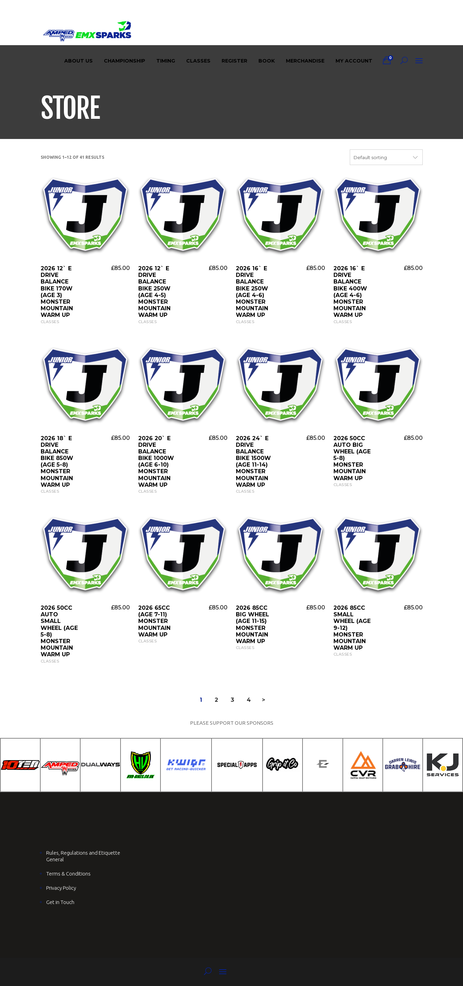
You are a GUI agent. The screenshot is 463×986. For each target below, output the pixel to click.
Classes (50, 321)
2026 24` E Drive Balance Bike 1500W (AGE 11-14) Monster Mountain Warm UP (253, 461)
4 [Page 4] (249, 700)
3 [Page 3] (232, 700)
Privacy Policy (61, 888)
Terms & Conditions (68, 874)
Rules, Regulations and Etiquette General (83, 856)
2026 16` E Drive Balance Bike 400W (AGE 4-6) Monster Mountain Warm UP (350, 291)
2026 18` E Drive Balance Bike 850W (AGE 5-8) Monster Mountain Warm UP (57, 461)
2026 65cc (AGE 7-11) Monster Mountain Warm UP (154, 621)
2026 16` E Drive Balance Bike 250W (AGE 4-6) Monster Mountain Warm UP (252, 291)
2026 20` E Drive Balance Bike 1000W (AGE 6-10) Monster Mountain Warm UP (156, 461)
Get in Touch (60, 902)
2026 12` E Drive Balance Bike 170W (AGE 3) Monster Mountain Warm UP (57, 291)
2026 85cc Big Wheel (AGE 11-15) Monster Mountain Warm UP (252, 624)
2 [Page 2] (216, 700)
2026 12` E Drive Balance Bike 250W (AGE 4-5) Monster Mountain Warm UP (154, 291)
